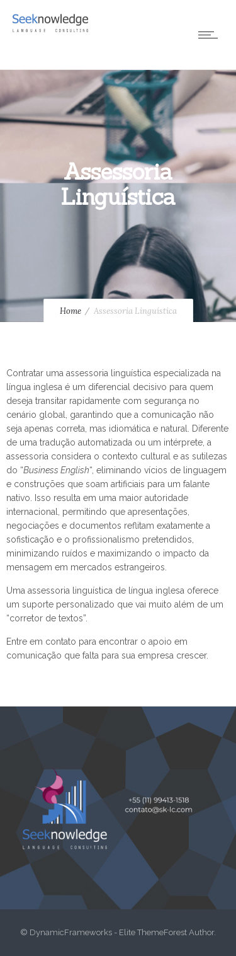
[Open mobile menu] (210, 34)
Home (70, 311)
